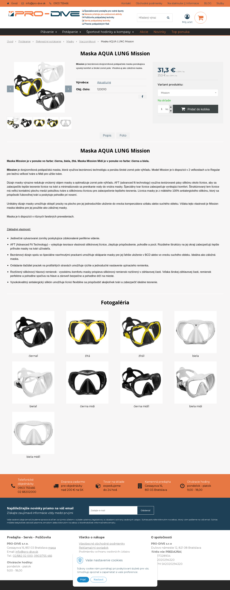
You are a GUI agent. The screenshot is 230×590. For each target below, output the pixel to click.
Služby (220, 3)
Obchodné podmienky (149, 3)
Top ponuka (180, 32)
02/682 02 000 (23, 555)
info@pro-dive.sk (35, 3)
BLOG (207, 3)
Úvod (14, 3)
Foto (123, 135)
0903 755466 (60, 3)
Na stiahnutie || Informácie (183, 3)
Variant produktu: (170, 84)
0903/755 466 (43, 555)
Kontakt (126, 3)
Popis (107, 135)
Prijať (83, 579)
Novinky (160, 32)
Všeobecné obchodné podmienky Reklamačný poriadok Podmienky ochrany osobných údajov (104, 547)
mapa (52, 547)
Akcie (144, 32)
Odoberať (145, 510)
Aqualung (104, 82)
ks (167, 109)
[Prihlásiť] (187, 18)
